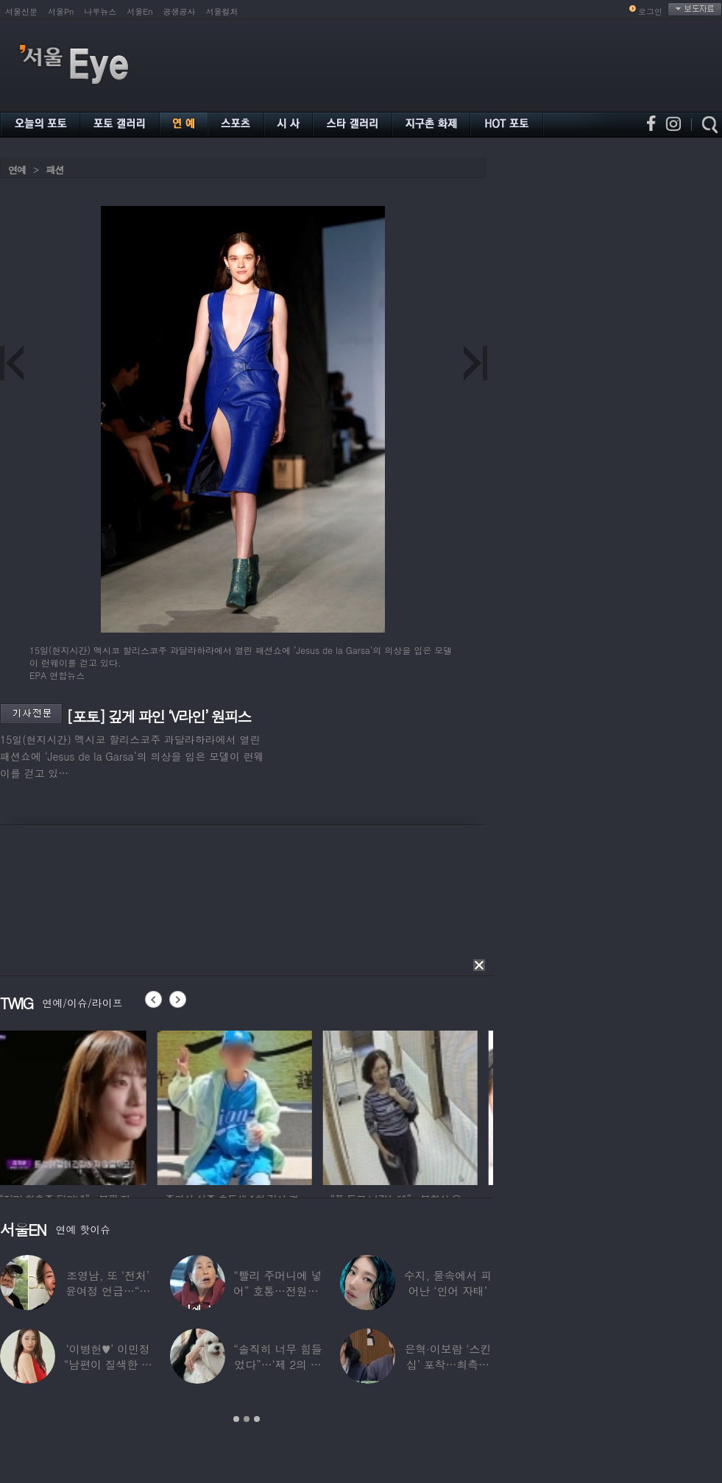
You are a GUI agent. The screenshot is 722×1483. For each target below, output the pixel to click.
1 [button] (236, 1419)
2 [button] (246, 1419)
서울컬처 (222, 11)
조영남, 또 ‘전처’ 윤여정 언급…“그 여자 (108, 1290)
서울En (139, 11)
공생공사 (179, 11)
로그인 (650, 11)
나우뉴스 (100, 11)
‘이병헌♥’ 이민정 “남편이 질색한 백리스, (107, 1364)
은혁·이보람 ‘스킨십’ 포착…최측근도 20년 (447, 1364)
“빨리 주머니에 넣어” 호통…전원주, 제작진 (277, 1290)
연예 (17, 170)
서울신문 (21, 11)
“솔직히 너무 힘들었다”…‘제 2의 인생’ (277, 1364)
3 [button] (257, 1419)
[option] (77, 1106)
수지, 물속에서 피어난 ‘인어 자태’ (448, 1282)
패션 (54, 170)
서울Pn (61, 11)
